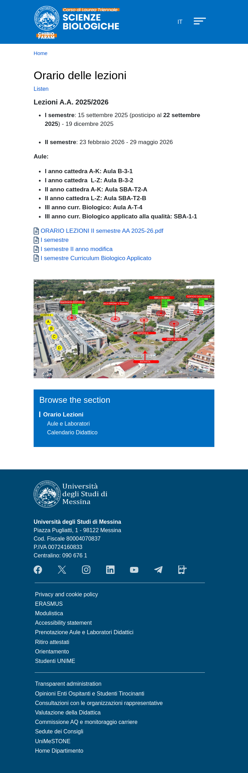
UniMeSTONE (52, 741)
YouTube (134, 569)
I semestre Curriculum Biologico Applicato (96, 258)
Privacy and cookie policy (66, 594)
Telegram (158, 569)
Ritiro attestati (52, 642)
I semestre (55, 239)
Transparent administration (68, 684)
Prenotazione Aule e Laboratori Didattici (84, 632)
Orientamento (52, 652)
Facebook (38, 569)
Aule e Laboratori (68, 424)
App (182, 569)
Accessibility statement (63, 623)
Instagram (86, 569)
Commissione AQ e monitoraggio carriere (86, 722)
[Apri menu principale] (196, 20)
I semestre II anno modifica (77, 248)
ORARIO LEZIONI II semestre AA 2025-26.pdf (102, 230)
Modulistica (49, 613)
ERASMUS (49, 604)
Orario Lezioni (63, 414)
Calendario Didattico (72, 432)
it (180, 22)
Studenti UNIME (55, 661)
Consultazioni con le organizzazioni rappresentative (99, 703)
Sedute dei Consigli (59, 731)
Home (41, 53)
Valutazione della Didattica (68, 713)
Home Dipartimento (59, 751)
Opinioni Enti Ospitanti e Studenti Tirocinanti (89, 694)
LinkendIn (110, 569)
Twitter (62, 569)
